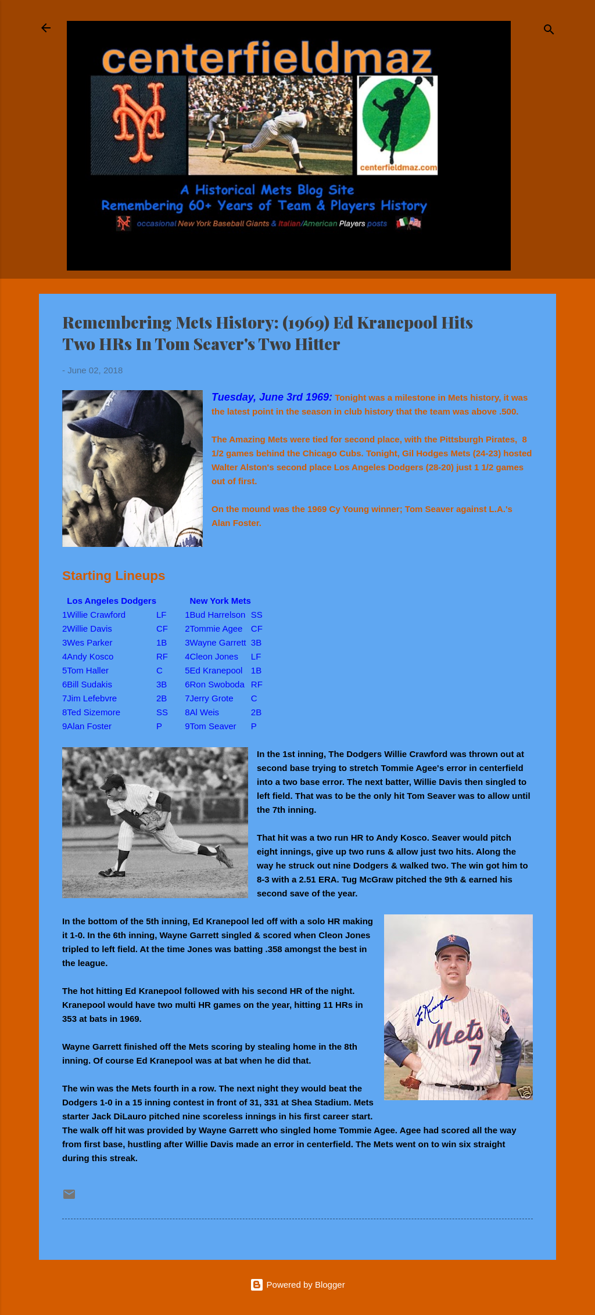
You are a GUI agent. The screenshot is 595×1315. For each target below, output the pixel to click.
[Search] (549, 31)
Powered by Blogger (297, 1284)
